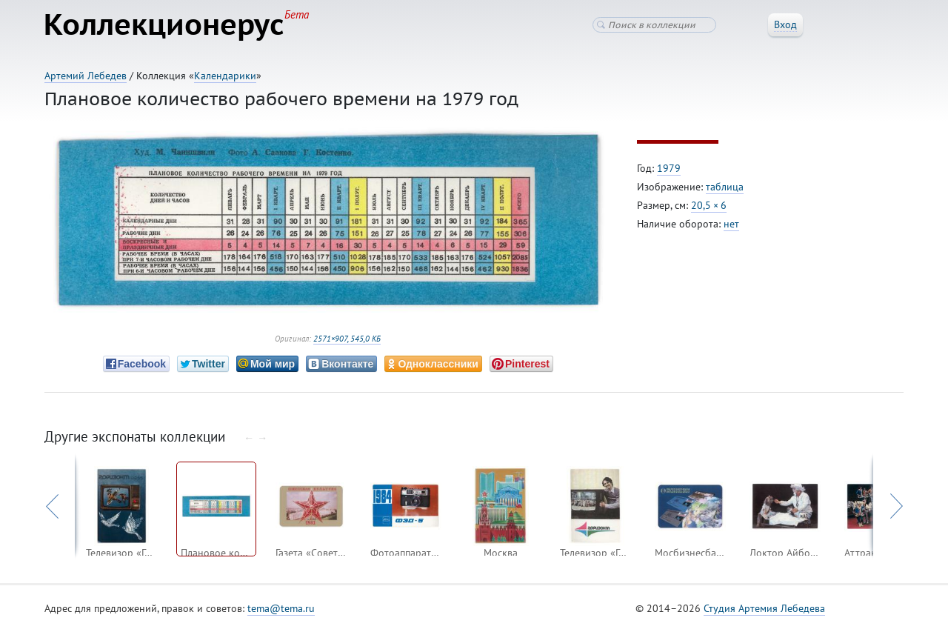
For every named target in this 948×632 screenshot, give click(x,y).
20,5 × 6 (709, 206)
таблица (725, 187)
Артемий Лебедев (85, 75)
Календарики (225, 75)
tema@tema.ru (281, 609)
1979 (669, 169)
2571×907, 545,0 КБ (347, 339)
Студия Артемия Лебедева (764, 609)
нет (731, 224)
